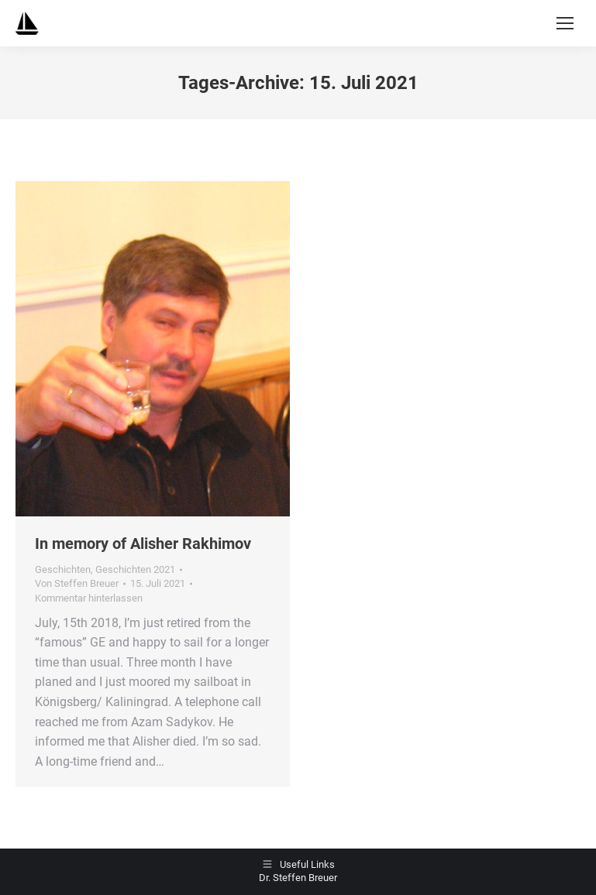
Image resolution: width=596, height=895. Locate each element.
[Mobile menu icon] (564, 23)
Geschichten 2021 (135, 569)
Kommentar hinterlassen (89, 598)
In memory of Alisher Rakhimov (143, 543)
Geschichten (63, 569)
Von (77, 583)
